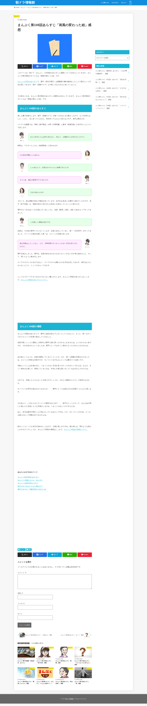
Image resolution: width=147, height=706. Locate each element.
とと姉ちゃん (105, 2)
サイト (20, 616)
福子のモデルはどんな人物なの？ (30, 486)
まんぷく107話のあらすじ (27, 81)
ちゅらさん (115, 2)
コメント (22, 572)
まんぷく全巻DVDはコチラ (28, 483)
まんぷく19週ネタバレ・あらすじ (30, 480)
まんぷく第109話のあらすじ (28, 477)
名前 (20, 595)
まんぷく (124, 2)
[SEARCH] (130, 2)
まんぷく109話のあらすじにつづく (34, 280)
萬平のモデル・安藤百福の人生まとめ (32, 489)
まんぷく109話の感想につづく (75, 429)
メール (21, 606)
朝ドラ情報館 (25, 2)
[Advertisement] (55, 301)
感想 (29, 549)
